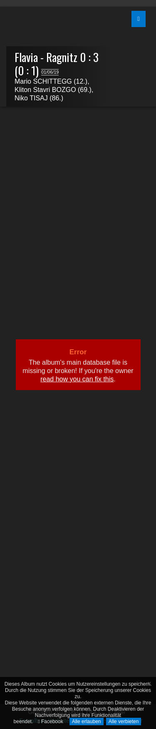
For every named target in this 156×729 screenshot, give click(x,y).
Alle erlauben (86, 721)
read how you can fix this (77, 379)
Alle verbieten (124, 721)
